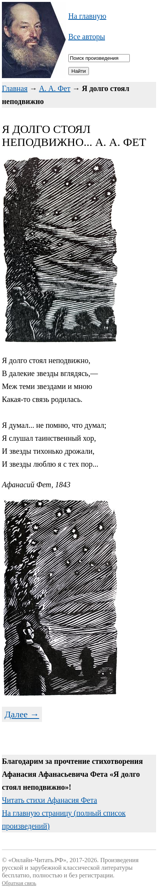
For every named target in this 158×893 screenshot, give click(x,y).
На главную (87, 16)
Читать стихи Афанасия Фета (49, 800)
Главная (14, 88)
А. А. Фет (54, 88)
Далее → (22, 714)
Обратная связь (19, 883)
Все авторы (86, 36)
